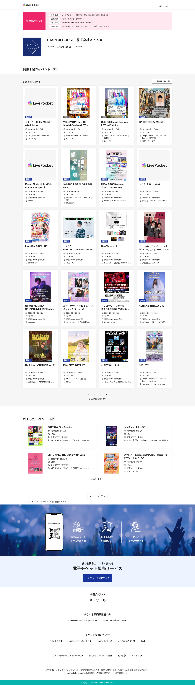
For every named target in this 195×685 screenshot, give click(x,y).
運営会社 (144, 655)
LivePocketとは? (104, 641)
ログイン (168, 6)
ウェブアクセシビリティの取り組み (58, 655)
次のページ (106, 396)
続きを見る (95, 481)
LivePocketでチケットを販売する (78, 620)
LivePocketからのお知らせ (74, 641)
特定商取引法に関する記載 (98, 655)
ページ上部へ (99, 495)
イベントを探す (44, 641)
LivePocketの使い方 (131, 641)
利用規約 (125, 655)
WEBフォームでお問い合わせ (62, 49)
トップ (28, 501)
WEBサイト (89, 49)
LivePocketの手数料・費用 (116, 620)
